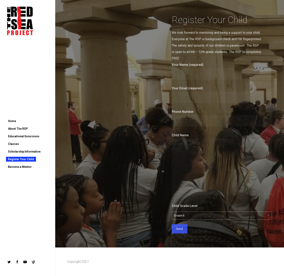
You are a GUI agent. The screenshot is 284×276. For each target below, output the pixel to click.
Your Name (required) (222, 71)
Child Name (222, 165)
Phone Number (222, 118)
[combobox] (222, 216)
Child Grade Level (222, 211)
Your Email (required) (222, 94)
